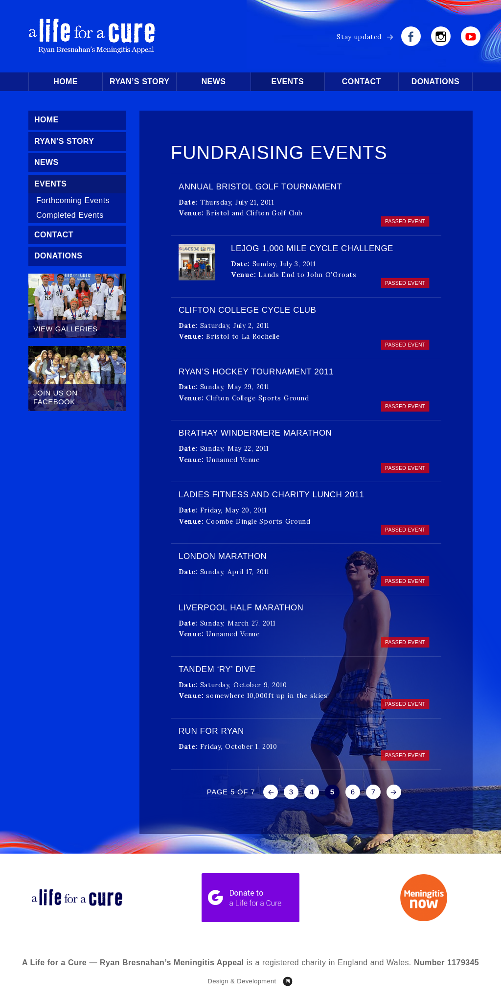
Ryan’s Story (139, 81)
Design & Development (241, 981)
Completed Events (70, 215)
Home (65, 81)
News (214, 81)
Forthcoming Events (73, 200)
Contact (361, 81)
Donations (435, 81)
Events (287, 81)
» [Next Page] (394, 792)
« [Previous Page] (270, 792)
